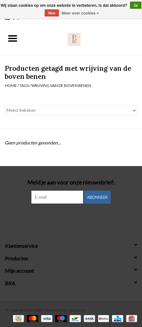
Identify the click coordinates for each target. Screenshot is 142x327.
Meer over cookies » (80, 13)
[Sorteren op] (71, 110)
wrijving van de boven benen (61, 85)
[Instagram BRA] (71, 217)
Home (11, 85)
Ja (136, 5)
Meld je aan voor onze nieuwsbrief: (71, 182)
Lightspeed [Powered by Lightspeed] (76, 310)
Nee (51, 13)
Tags (24, 85)
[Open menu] (12, 38)
